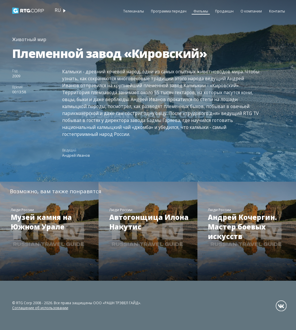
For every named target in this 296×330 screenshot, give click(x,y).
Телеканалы (133, 11)
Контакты (277, 11)
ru (58, 10)
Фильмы (200, 11)
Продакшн (224, 11)
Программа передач (168, 11)
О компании (251, 11)
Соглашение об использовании (40, 307)
